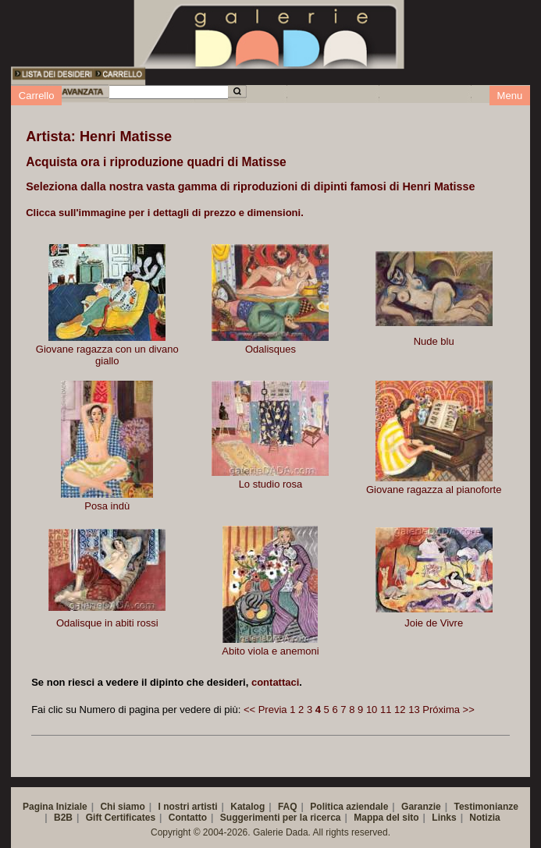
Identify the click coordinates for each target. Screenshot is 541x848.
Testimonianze (486, 806)
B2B (63, 817)
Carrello (37, 95)
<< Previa (265, 709)
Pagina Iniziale (55, 806)
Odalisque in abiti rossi (107, 623)
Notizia (484, 817)
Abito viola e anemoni (270, 651)
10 (371, 709)
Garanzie (421, 806)
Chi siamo (122, 806)
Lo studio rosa (271, 484)
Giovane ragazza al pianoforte (433, 489)
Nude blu (434, 341)
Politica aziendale (349, 806)
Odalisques (270, 349)
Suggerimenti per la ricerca (280, 817)
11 (385, 709)
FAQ (287, 806)
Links (444, 817)
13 (413, 709)
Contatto (188, 817)
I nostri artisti (188, 806)
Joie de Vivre (433, 623)
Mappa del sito (386, 817)
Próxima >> (448, 709)
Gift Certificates (120, 817)
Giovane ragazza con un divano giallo (107, 355)
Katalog (247, 806)
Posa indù (107, 506)
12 (399, 709)
